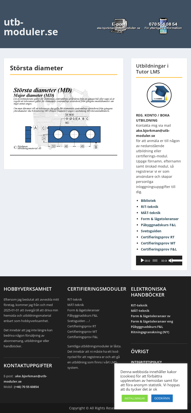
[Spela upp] (142, 260)
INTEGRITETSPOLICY (146, 362)
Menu (9, 13)
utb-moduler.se (31, 26)
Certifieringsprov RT (157, 237)
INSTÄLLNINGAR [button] (135, 398)
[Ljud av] (170, 260)
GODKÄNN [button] (162, 398)
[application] (159, 260)
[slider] (155, 260)
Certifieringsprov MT (158, 243)
